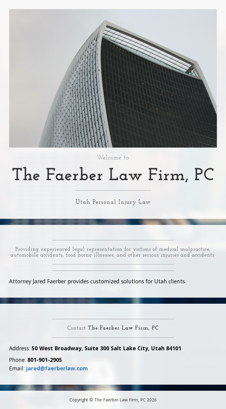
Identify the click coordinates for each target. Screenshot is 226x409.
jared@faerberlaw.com (57, 368)
